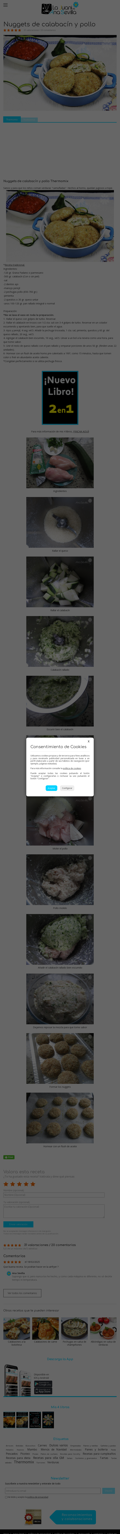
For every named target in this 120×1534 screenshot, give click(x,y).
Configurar (67, 788)
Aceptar (51, 788)
